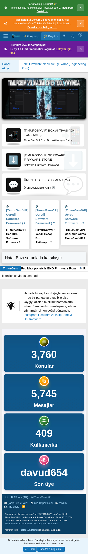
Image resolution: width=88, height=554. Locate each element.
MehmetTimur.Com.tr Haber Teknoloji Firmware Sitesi (31, 523)
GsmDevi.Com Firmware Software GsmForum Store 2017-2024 (36, 520)
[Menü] (5, 36)
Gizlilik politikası (43, 502)
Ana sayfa (13, 506)
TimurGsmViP (41, 497)
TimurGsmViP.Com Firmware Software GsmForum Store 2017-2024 (38, 517)
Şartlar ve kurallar (18, 502)
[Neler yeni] (64, 36)
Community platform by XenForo (35, 514)
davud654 (44, 472)
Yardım (62, 502)
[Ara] (72, 36)
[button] (6, 497)
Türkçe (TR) (19, 497)
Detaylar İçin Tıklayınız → (42, 27)
